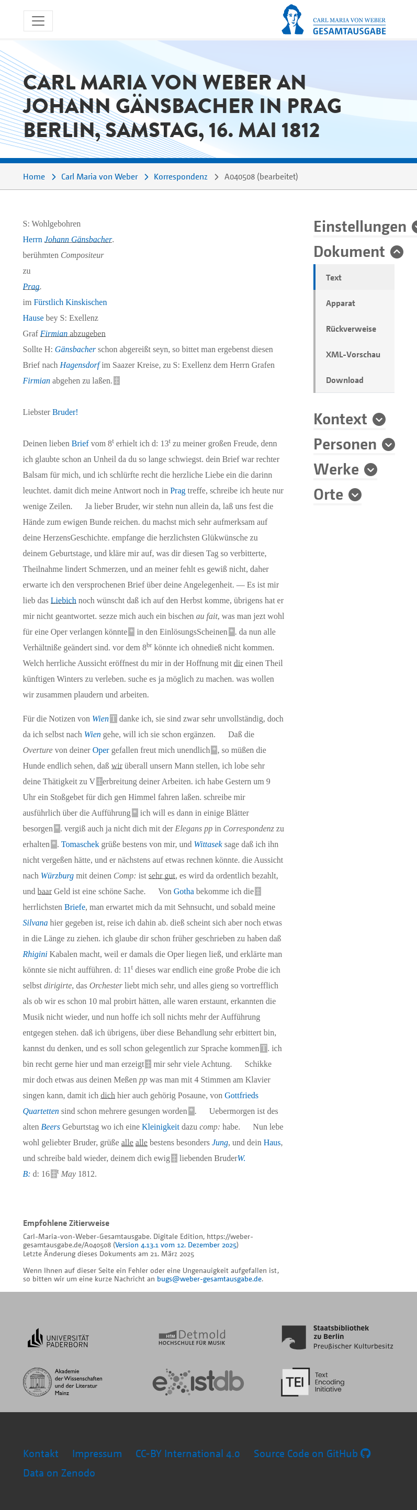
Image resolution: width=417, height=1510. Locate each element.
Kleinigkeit (160, 1126)
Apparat (340, 303)
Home (34, 176)
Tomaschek (80, 844)
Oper (101, 750)
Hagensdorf (80, 364)
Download (345, 380)
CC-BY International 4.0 (188, 1453)
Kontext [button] (340, 418)
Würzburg (57, 875)
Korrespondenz (181, 176)
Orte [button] (328, 493)
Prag (31, 286)
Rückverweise (351, 328)
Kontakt (41, 1453)
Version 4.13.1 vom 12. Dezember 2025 (175, 1244)
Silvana (35, 922)
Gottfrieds (241, 1095)
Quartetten (41, 1111)
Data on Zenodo (59, 1472)
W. (242, 1158)
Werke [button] (336, 468)
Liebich (63, 600)
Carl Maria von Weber (99, 176)
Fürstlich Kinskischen (70, 302)
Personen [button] (345, 443)
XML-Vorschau (353, 354)
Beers (50, 1126)
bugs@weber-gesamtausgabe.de (209, 1278)
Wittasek (208, 844)
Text (334, 277)
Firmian (53, 333)
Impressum (97, 1453)
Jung (220, 1142)
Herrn (67, 239)
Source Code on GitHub (312, 1453)
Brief (80, 443)
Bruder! (65, 412)
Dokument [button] (349, 251)
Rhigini (35, 954)
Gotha (184, 891)
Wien (100, 718)
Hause (33, 317)
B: (27, 1173)
